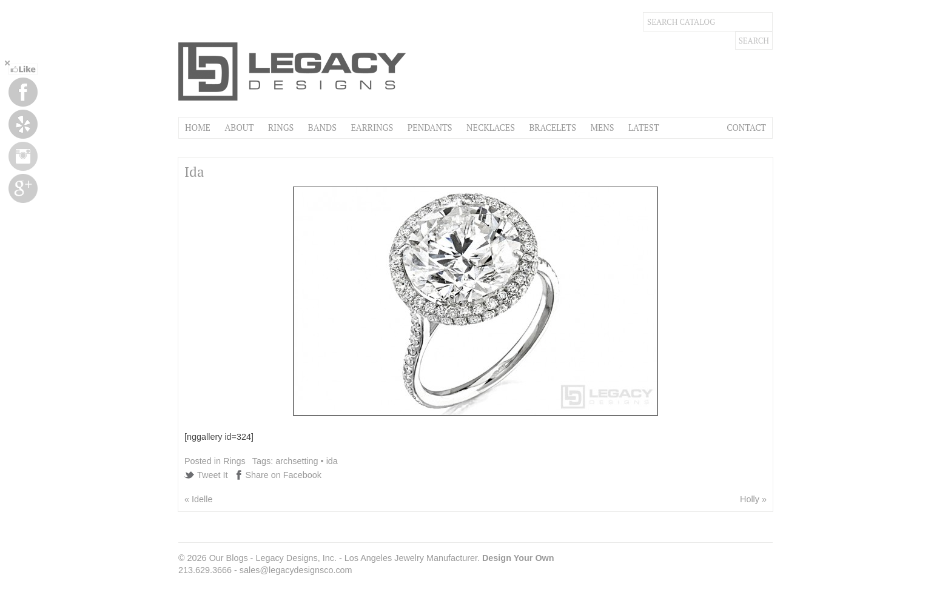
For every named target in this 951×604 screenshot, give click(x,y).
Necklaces (490, 127)
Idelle (202, 499)
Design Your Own (518, 558)
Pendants (430, 127)
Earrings (372, 127)
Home (197, 127)
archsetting (296, 461)
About (239, 127)
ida (332, 461)
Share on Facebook (283, 475)
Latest (643, 127)
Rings (281, 127)
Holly (749, 499)
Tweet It (212, 475)
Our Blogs (228, 558)
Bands (322, 127)
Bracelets (552, 127)
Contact (746, 127)
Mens (602, 127)
